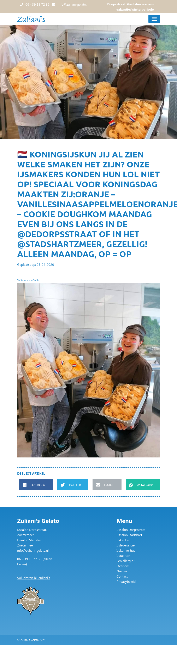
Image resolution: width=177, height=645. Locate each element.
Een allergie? (126, 560)
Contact (122, 576)
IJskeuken (123, 540)
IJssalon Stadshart (129, 535)
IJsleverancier (126, 545)
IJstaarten (123, 555)
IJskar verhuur (127, 550)
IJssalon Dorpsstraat (131, 529)
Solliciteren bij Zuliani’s (33, 578)
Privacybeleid (126, 581)
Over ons (123, 566)
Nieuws (122, 571)
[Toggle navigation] (154, 19)
